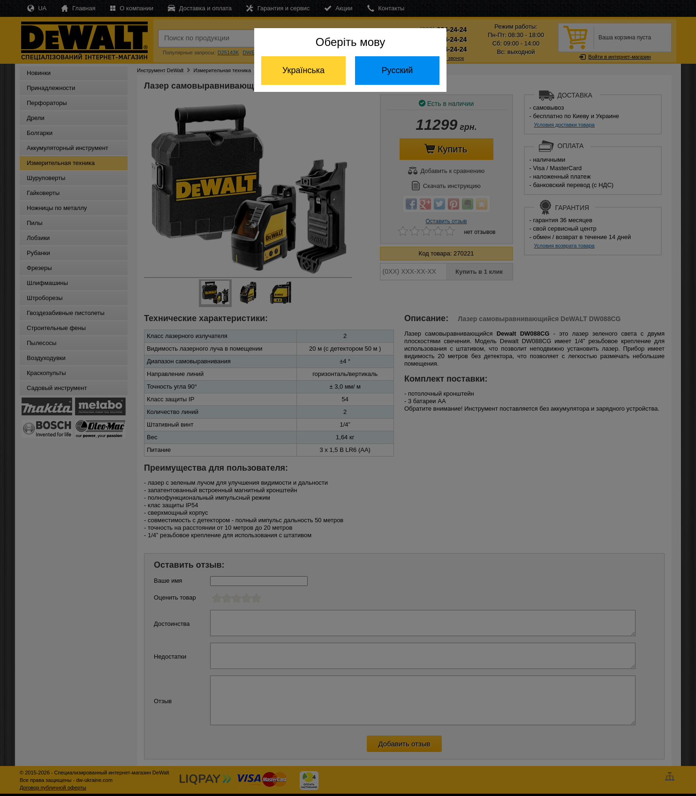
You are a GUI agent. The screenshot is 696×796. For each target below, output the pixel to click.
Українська (303, 70)
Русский (397, 70)
